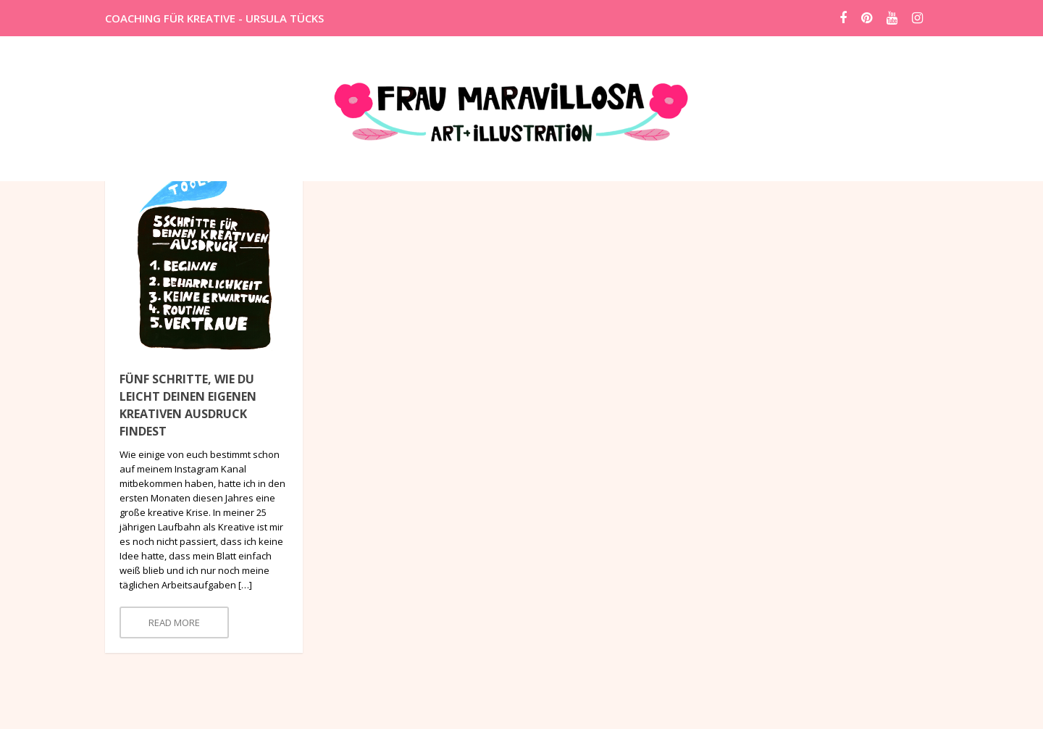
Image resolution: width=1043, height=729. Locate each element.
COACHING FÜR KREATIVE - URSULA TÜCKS (214, 18)
